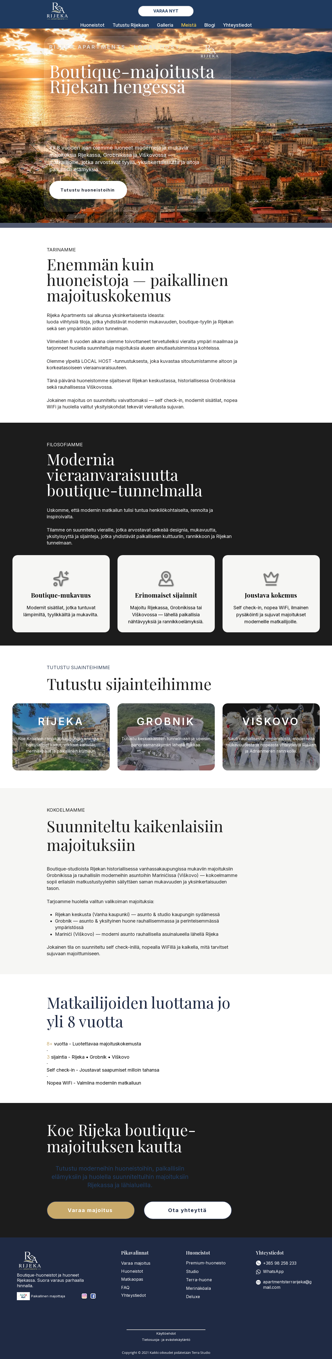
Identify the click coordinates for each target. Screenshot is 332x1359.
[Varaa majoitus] (91, 1210)
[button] (92, 25)
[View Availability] (165, 11)
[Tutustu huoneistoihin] (88, 190)
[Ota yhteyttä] (188, 1210)
